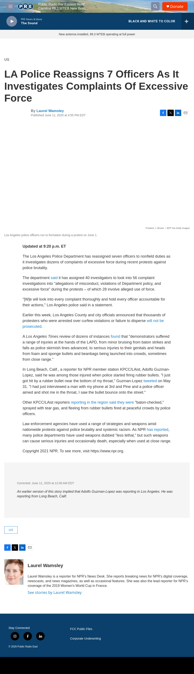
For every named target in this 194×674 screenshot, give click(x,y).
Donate (176, 6)
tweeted (151, 381)
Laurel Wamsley (50, 111)
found (115, 336)
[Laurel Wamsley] (13, 572)
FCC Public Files (81, 629)
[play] (11, 21)
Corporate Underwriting (85, 638)
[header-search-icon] (155, 6)
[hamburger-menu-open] (10, 6)
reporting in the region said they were (103, 402)
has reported (157, 429)
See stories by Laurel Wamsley (55, 592)
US (6, 60)
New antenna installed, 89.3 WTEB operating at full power (97, 34)
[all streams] (187, 21)
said (54, 278)
